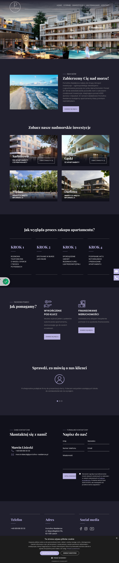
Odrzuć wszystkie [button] (69, 553)
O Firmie (67, 5)
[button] (57, 401)
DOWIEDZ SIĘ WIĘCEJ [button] (70, 109)
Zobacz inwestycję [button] (46, 160)
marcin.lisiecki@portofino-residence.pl (32, 454)
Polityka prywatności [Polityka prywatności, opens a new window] (73, 549)
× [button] (116, 538)
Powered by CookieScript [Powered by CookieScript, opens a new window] (59, 561)
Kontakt (105, 5)
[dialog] (59, 549)
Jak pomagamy (93, 5)
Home (59, 5)
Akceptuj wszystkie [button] (49, 553)
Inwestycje (77, 5)
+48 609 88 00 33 (23, 451)
